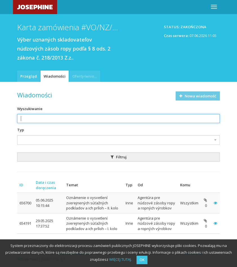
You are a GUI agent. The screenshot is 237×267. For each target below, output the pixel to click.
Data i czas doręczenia (46, 185)
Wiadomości (55, 76)
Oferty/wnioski (85, 76)
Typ (20, 129)
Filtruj (119, 156)
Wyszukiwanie (30, 108)
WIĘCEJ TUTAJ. (120, 259)
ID (21, 184)
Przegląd (28, 76)
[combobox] (118, 140)
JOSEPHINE (35, 7)
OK (142, 259)
